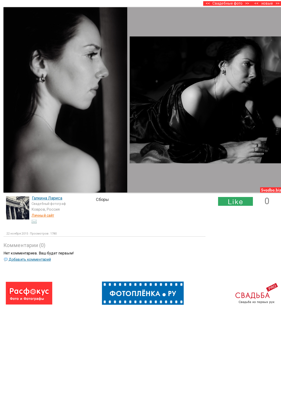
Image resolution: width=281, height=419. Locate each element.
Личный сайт (43, 215)
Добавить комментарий (30, 259)
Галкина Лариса (47, 198)
